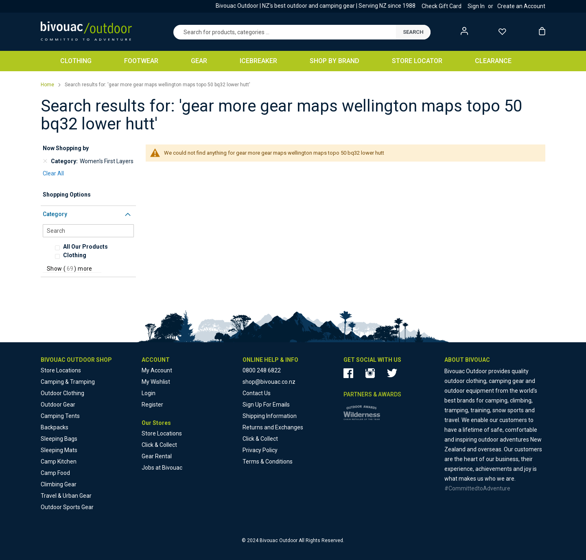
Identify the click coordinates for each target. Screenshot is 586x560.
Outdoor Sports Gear (67, 507)
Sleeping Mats (59, 450)
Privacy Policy (260, 450)
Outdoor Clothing (62, 393)
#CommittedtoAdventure (477, 488)
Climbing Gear (59, 484)
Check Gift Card (441, 6)
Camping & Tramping (68, 381)
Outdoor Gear (58, 404)
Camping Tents (60, 416)
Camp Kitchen (59, 461)
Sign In (476, 6)
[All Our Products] (97, 246)
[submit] (413, 32)
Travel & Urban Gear (66, 495)
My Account (157, 370)
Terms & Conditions (268, 461)
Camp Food (55, 473)
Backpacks (54, 427)
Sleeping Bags (59, 438)
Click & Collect (159, 445)
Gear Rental (157, 456)
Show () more (69, 269)
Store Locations (61, 370)
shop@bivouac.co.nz (269, 381)
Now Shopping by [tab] (66, 148)
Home (48, 85)
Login (148, 393)
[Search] (88, 230)
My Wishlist (156, 381)
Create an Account (521, 6)
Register (152, 404)
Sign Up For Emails (266, 404)
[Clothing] (93, 255)
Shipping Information (270, 416)
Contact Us (257, 393)
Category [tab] (55, 214)
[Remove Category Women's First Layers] (45, 161)
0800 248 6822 (262, 370)
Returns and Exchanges (273, 427)
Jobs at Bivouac (162, 467)
